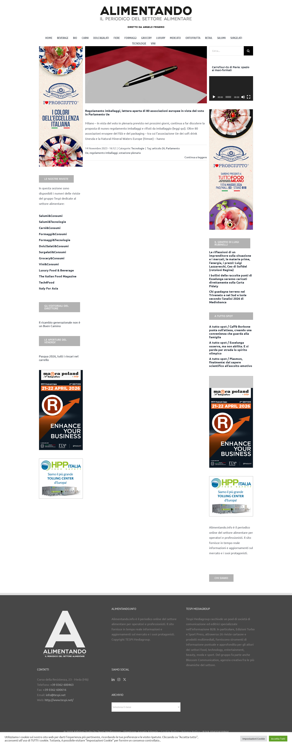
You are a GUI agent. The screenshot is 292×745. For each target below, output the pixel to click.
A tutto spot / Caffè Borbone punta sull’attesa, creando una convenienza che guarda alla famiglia (230, 331)
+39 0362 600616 (54, 689)
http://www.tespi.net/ (59, 700)
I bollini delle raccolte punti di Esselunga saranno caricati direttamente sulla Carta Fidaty (230, 280)
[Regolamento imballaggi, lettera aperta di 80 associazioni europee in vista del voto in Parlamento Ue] (146, 74)
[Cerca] (248, 50)
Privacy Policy (190, 731)
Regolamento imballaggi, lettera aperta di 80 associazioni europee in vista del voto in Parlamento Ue (144, 112)
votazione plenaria (130, 152)
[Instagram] (118, 679)
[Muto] (243, 97)
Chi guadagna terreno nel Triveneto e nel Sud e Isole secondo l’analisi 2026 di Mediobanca (227, 296)
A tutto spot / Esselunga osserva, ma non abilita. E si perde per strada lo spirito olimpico (229, 347)
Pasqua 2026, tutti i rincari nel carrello (58, 358)
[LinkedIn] (113, 679)
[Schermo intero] (248, 97)
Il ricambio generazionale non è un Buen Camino (59, 324)
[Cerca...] (226, 50)
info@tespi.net (56, 695)
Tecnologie (137, 148)
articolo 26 (158, 148)
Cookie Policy (170, 731)
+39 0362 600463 (62, 684)
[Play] (214, 97)
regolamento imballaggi (104, 152)
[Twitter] (124, 679)
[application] (231, 88)
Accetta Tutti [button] (278, 738)
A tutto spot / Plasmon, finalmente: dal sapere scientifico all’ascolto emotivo (230, 362)
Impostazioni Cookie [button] (253, 738)
